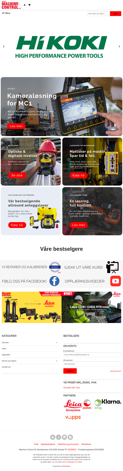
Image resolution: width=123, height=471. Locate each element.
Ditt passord (67, 360)
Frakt (36, 444)
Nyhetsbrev (86, 444)
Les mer (55, 462)
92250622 (72, 450)
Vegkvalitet (6, 355)
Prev (6, 46)
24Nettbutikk (66, 466)
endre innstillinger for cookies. (72, 462)
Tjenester (5, 342)
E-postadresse (68, 351)
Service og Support (9, 361)
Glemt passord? (115, 371)
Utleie (4, 349)
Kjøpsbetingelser (48, 444)
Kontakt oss (6, 367)
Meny (6, 13)
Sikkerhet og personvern (68, 444)
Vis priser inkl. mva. (71, 388)
